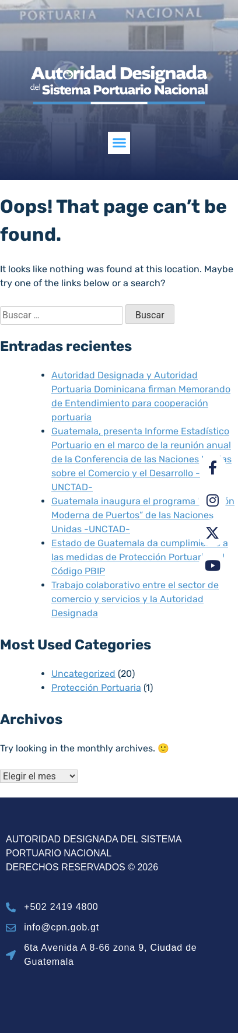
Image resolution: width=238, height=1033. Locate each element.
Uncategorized (83, 673)
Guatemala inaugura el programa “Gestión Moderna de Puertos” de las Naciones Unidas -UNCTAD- (143, 515)
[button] (119, 143)
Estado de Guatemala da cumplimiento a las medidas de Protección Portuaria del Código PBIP (139, 557)
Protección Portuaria (96, 687)
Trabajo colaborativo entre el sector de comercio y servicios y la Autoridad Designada (135, 599)
